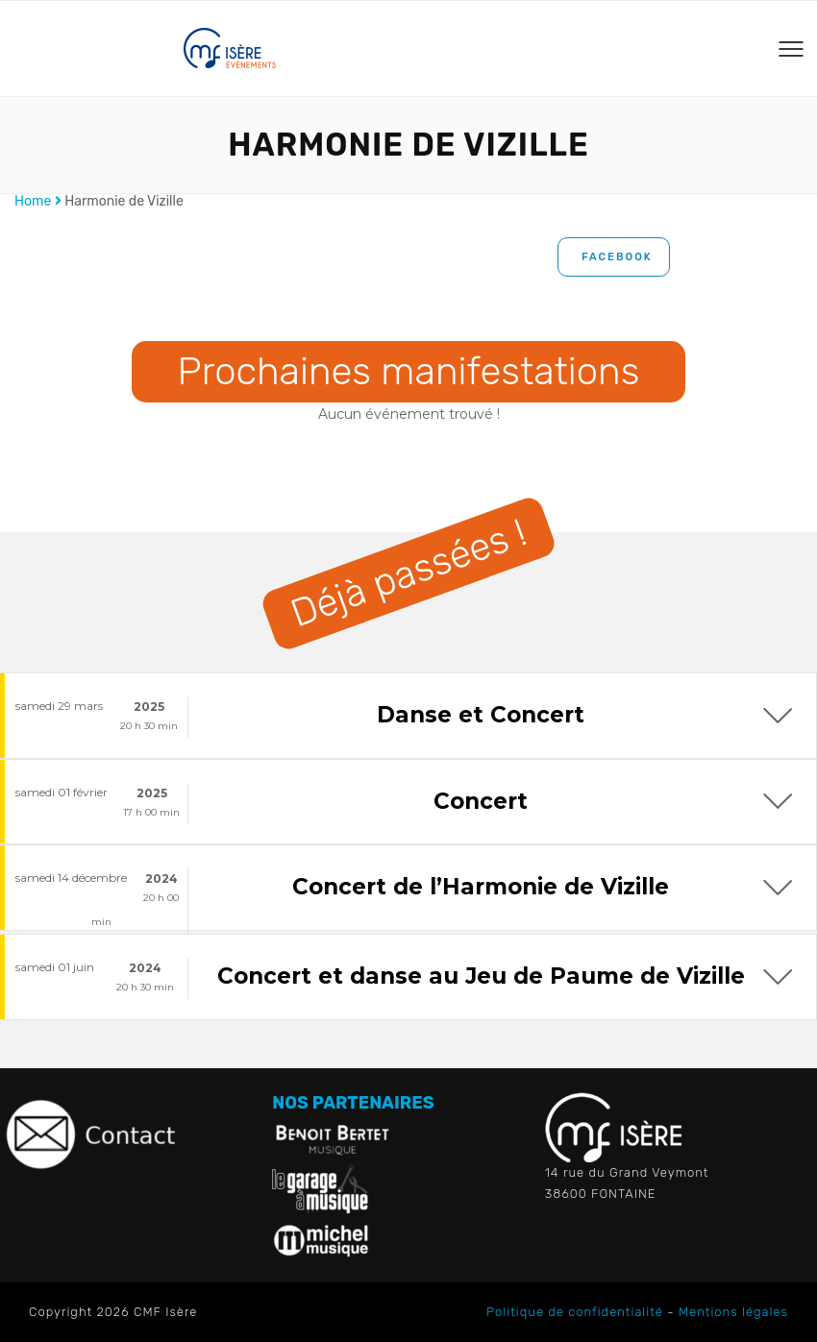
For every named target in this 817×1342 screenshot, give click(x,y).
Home (32, 201)
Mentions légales (733, 1312)
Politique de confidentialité (574, 1312)
